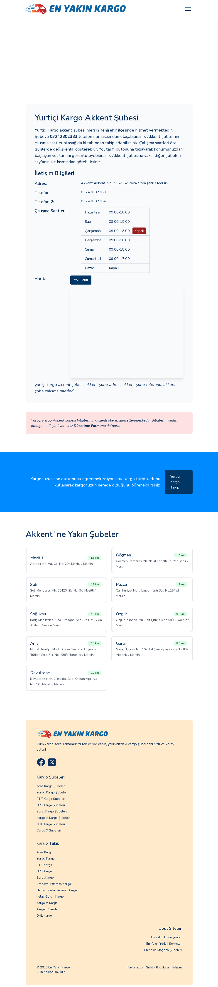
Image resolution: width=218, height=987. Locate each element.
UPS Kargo (44, 871)
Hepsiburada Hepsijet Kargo (57, 890)
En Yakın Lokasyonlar (166, 937)
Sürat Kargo (45, 877)
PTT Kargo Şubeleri (51, 799)
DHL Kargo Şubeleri (51, 824)
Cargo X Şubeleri (49, 830)
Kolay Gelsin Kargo (50, 896)
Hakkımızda (135, 967)
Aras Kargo (45, 852)
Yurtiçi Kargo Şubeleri (52, 792)
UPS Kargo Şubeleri (51, 805)
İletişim (176, 967)
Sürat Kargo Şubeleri (52, 811)
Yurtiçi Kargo (46, 858)
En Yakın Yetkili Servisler (164, 943)
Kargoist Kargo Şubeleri (54, 818)
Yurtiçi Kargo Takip (175, 482)
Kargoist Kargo (47, 903)
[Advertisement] (109, 52)
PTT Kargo (44, 865)
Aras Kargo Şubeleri (51, 786)
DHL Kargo (44, 915)
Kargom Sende (47, 909)
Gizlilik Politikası (157, 967)
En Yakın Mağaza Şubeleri (163, 950)
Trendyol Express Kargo (54, 884)
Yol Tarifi (81, 280)
